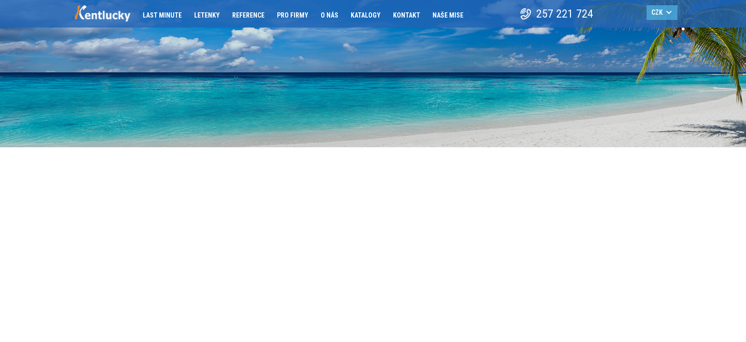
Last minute (162, 15)
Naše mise (447, 15)
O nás (329, 15)
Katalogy (366, 15)
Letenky (207, 15)
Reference (248, 15)
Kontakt (406, 15)
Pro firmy (292, 15)
